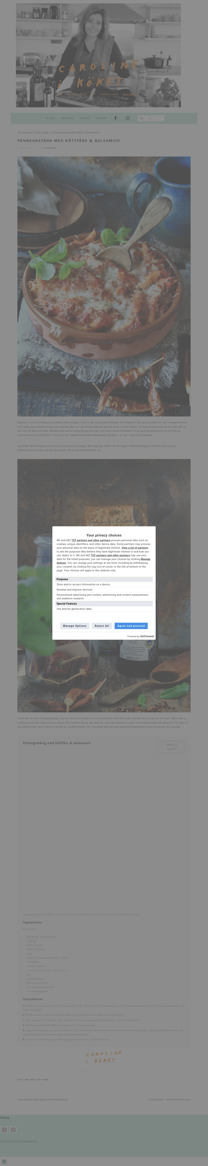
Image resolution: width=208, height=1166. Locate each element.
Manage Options (74, 625)
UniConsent (147, 636)
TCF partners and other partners (90, 540)
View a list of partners (135, 547)
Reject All (102, 625)
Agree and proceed (131, 625)
